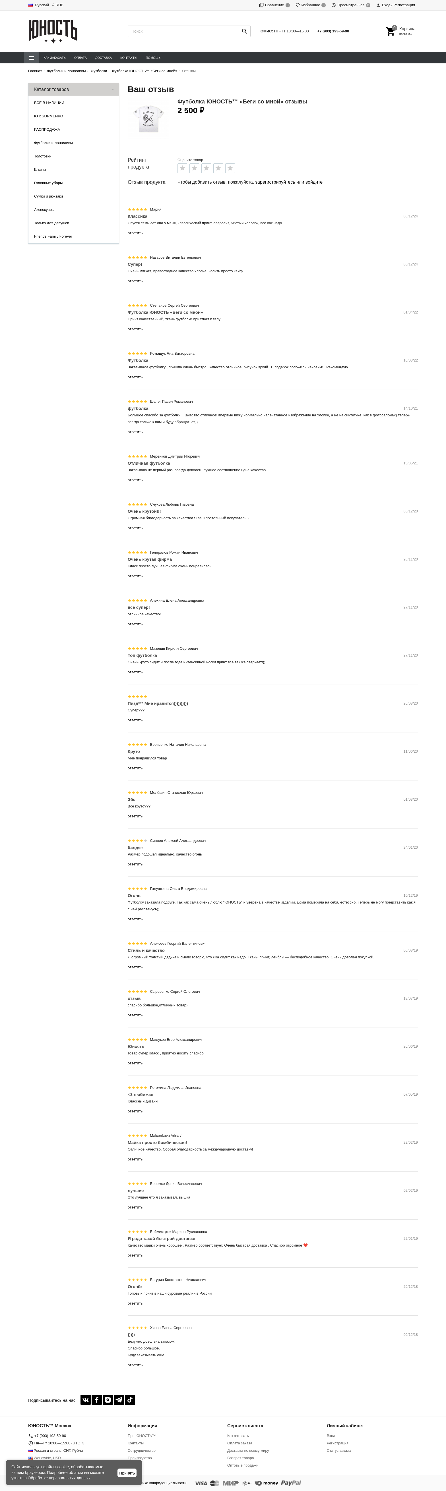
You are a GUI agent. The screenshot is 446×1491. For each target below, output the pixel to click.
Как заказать (55, 57)
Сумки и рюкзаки (48, 196)
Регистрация (337, 1443)
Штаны (40, 169)
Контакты (128, 57)
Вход (331, 1436)
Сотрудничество (142, 1450)
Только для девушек (51, 223)
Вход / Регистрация (395, 5)
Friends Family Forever (53, 236)
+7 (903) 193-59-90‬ (333, 31)
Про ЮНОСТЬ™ (142, 1436)
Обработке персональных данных (59, 1478)
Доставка (103, 57)
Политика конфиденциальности (159, 1483)
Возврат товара (240, 1458)
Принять (127, 1473)
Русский (38, 5)
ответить (135, 233)
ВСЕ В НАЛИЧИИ (49, 103)
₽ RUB (57, 5)
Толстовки (42, 156)
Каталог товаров (51, 89)
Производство (140, 1458)
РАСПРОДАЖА (47, 129)
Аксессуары (44, 209)
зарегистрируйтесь (275, 182)
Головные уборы (48, 183)
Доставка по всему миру (248, 1450)
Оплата (80, 57)
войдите (314, 182)
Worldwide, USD (44, 1458)
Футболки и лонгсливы (53, 143)
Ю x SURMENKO (48, 116)
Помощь (153, 57)
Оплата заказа (239, 1443)
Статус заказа (339, 1450)
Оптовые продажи (242, 1465)
